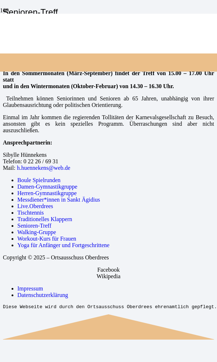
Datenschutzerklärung (42, 295)
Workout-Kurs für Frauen (46, 239)
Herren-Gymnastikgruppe (47, 193)
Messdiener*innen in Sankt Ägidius (58, 200)
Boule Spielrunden (39, 180)
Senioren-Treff (34, 226)
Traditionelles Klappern (44, 219)
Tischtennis (30, 213)
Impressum (30, 288)
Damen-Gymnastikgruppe (47, 187)
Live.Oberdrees (35, 206)
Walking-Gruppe (36, 232)
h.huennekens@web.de (43, 168)
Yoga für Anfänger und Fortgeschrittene (63, 245)
